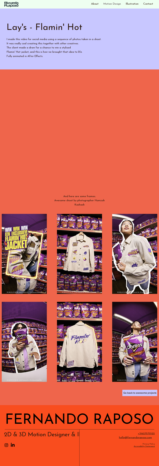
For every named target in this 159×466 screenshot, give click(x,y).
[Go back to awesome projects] (139, 393)
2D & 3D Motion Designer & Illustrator (52, 435)
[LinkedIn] (12, 445)
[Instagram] (6, 445)
